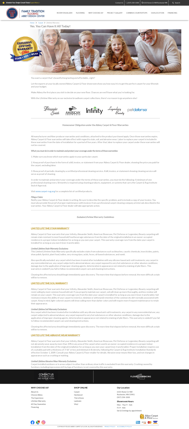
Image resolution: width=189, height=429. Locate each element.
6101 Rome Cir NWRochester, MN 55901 (126, 393)
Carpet (40, 23)
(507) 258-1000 (123, 397)
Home (32, 23)
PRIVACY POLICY (110, 426)
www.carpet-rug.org (45, 191)
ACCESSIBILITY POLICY (124, 426)
